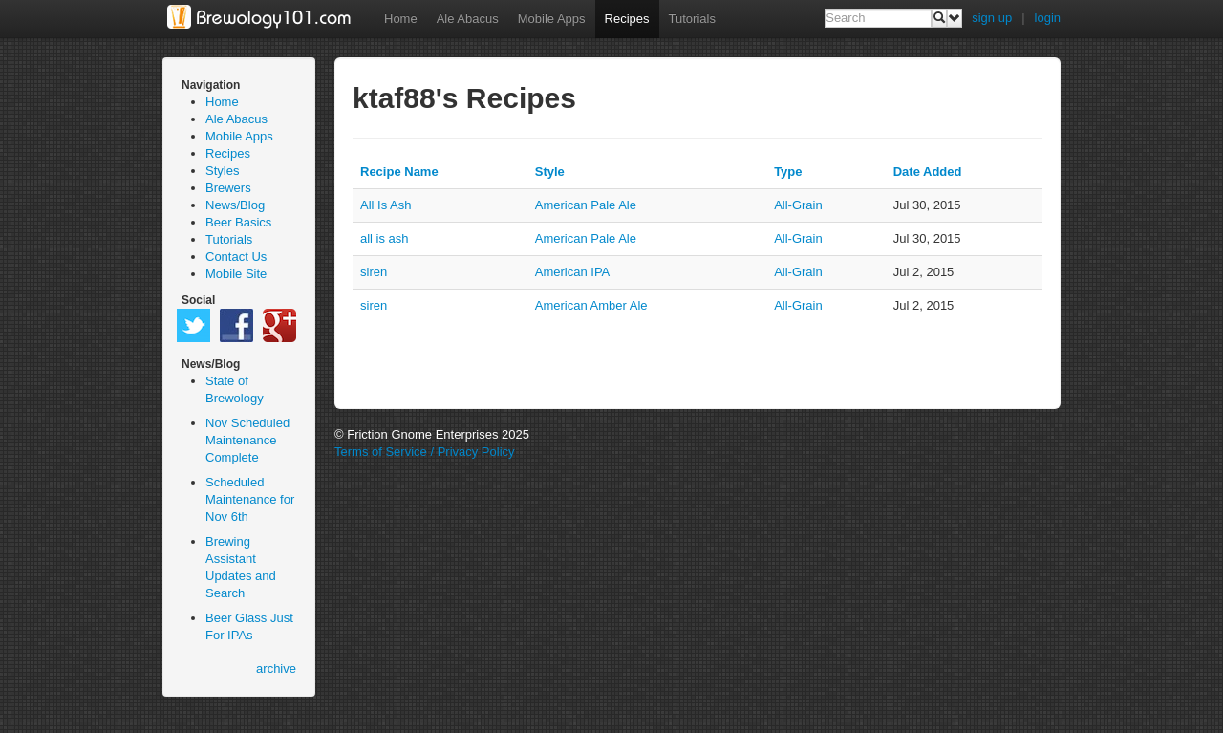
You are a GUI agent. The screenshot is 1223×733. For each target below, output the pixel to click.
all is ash (384, 238)
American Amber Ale (591, 305)
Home (401, 18)
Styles (222, 170)
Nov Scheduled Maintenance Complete (247, 440)
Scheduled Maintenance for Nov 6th (249, 499)
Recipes (627, 18)
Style (550, 171)
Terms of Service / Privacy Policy (424, 451)
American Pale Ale (585, 205)
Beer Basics (238, 222)
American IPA (573, 272)
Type (788, 171)
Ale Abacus (468, 18)
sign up (992, 18)
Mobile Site (236, 274)
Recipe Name (399, 171)
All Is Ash (385, 205)
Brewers (228, 188)
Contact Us (236, 256)
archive (276, 668)
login (1048, 18)
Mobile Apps (552, 18)
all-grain (798, 205)
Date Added (927, 171)
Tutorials (692, 18)
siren (373, 272)
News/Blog (235, 205)
